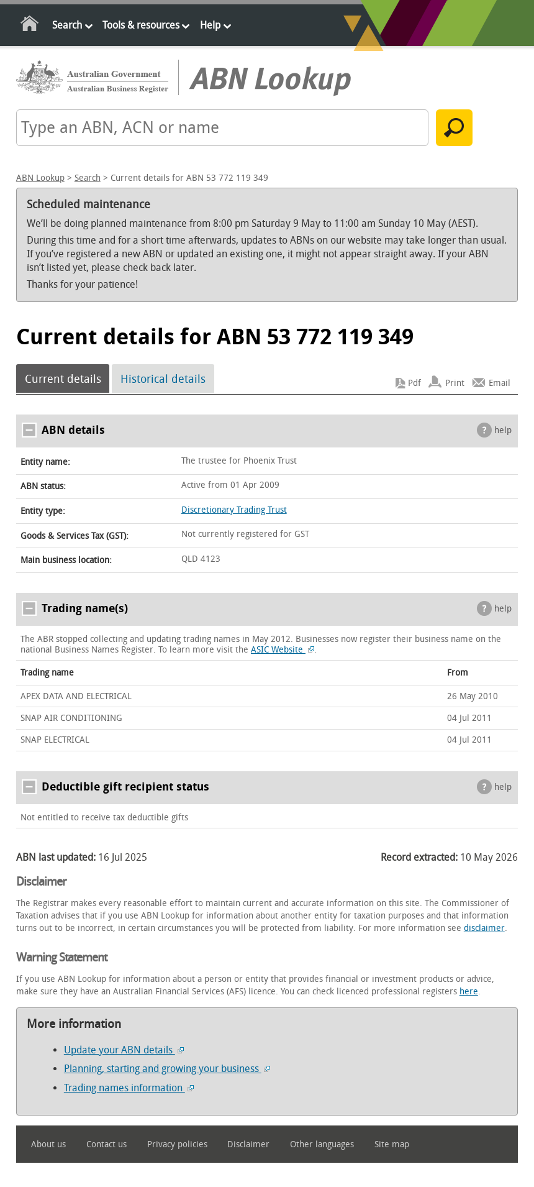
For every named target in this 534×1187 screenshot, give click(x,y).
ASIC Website (282, 649)
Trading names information (129, 1088)
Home (30, 26)
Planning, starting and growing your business (167, 1069)
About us (48, 1144)
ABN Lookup (40, 178)
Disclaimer (248, 1144)
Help (210, 25)
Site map (391, 1144)
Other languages (322, 1144)
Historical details (163, 378)
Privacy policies (177, 1144)
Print (454, 383)
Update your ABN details (124, 1050)
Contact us (106, 1144)
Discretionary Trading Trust (234, 510)
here (468, 991)
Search (67, 25)
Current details (63, 378)
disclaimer (484, 928)
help (503, 430)
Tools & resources (140, 25)
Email (499, 383)
